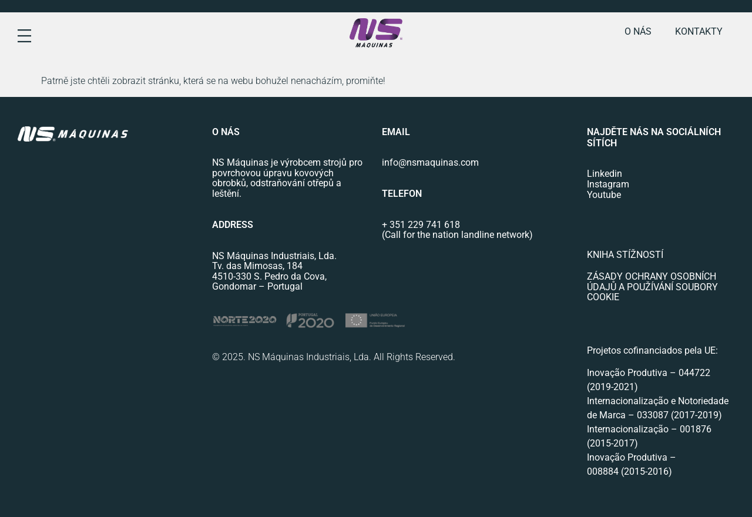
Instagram (608, 184)
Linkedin (604, 173)
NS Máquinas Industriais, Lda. (274, 255)
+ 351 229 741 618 (421, 224)
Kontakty (699, 31)
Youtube (604, 194)
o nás (638, 31)
